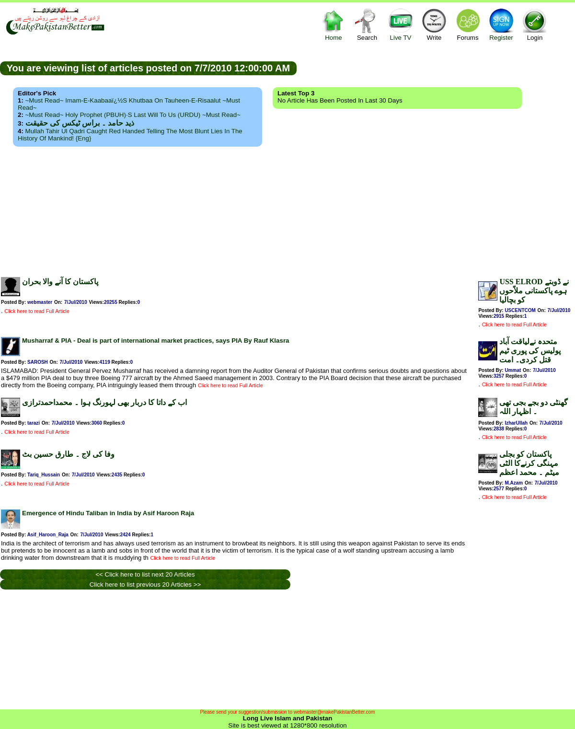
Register (501, 24)
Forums (468, 24)
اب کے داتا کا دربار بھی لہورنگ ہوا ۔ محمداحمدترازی (104, 402)
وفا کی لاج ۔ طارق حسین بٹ (68, 454)
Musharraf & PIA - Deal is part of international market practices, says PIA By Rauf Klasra (155, 340)
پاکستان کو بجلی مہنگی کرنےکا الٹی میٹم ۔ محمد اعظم (529, 463)
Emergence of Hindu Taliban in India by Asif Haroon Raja (108, 513)
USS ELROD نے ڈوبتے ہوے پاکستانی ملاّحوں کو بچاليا (533, 291)
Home (333, 24)
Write (434, 24)
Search (367, 24)
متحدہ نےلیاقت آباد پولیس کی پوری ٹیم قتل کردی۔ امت (530, 350)
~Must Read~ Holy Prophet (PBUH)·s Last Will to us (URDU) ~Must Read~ (133, 114)
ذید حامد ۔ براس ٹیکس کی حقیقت (79, 123)
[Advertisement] (287, 209)
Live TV (401, 24)
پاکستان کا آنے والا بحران (60, 282)
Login (535, 24)
